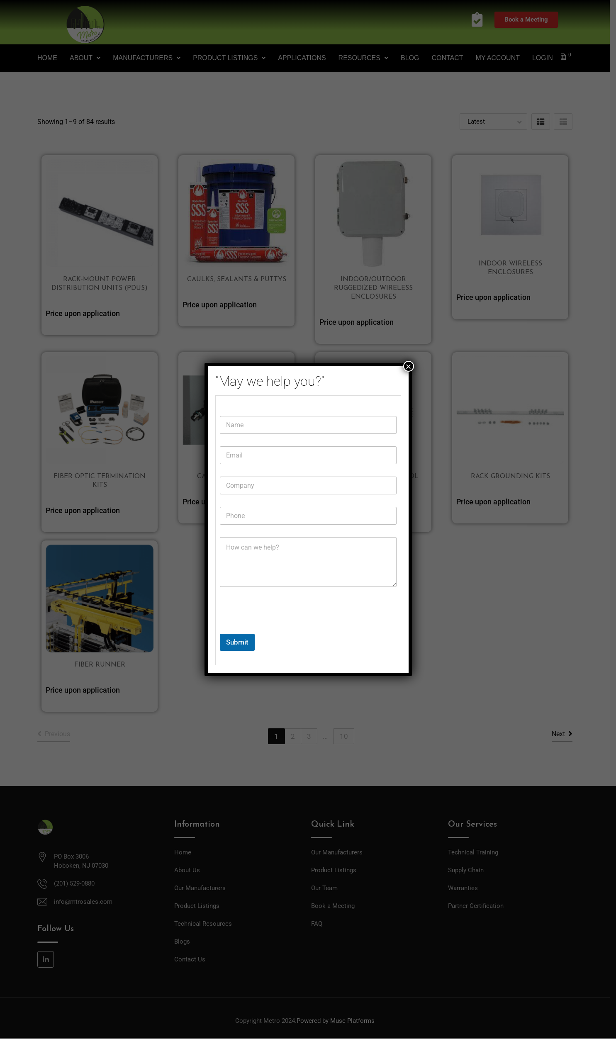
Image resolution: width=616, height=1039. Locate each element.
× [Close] (408, 366)
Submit (237, 642)
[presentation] (283, 628)
